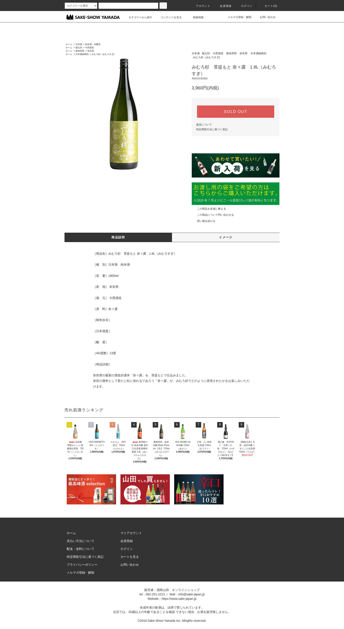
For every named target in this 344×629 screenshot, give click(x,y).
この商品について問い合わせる (213, 214)
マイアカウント (131, 533)
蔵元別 (78, 47)
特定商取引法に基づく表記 (212, 129)
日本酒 (78, 44)
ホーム (69, 44)
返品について (204, 124)
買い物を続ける (203, 221)
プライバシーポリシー (82, 564)
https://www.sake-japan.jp (179, 598)
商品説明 (118, 237)
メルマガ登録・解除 (236, 17)
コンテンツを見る (168, 17)
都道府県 (79, 51)
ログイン (244, 5)
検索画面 (196, 17)
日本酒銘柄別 (82, 54)
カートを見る (129, 556)
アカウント (200, 5)
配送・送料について (80, 549)
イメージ (226, 237)
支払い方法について (80, 541)
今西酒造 (89, 47)
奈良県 (90, 51)
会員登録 (223, 5)
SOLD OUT (235, 111)
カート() (268, 5)
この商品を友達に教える (209, 208)
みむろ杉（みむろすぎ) (103, 54)
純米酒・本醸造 (92, 44)
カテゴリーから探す (137, 17)
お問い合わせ (265, 17)
